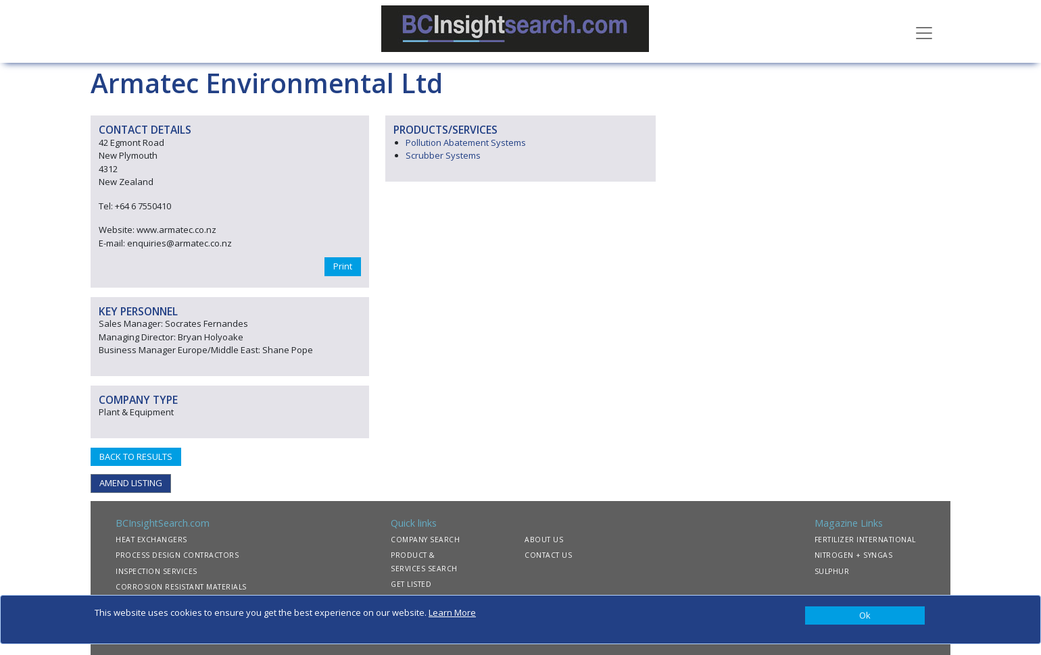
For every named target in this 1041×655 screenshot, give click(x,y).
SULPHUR (832, 571)
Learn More (452, 612)
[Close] (865, 615)
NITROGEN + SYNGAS (854, 555)
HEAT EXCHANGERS (151, 539)
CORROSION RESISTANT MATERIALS (181, 587)
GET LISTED (411, 584)
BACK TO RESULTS (135, 456)
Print (342, 266)
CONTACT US (548, 555)
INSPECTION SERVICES (156, 571)
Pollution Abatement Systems (466, 142)
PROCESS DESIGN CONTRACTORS (177, 555)
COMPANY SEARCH (425, 539)
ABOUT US (544, 539)
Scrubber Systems (443, 155)
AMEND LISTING (130, 483)
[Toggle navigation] (924, 31)
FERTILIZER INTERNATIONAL (865, 539)
